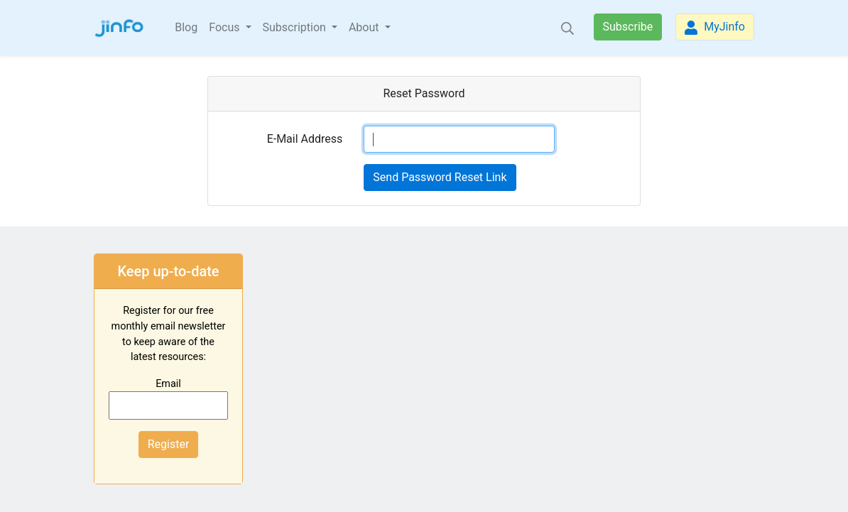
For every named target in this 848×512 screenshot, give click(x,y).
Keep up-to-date (168, 271)
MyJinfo (715, 27)
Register (169, 444)
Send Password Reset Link (439, 177)
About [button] (365, 27)
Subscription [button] (296, 27)
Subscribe (628, 26)
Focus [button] (225, 27)
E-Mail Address (305, 139)
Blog (186, 27)
